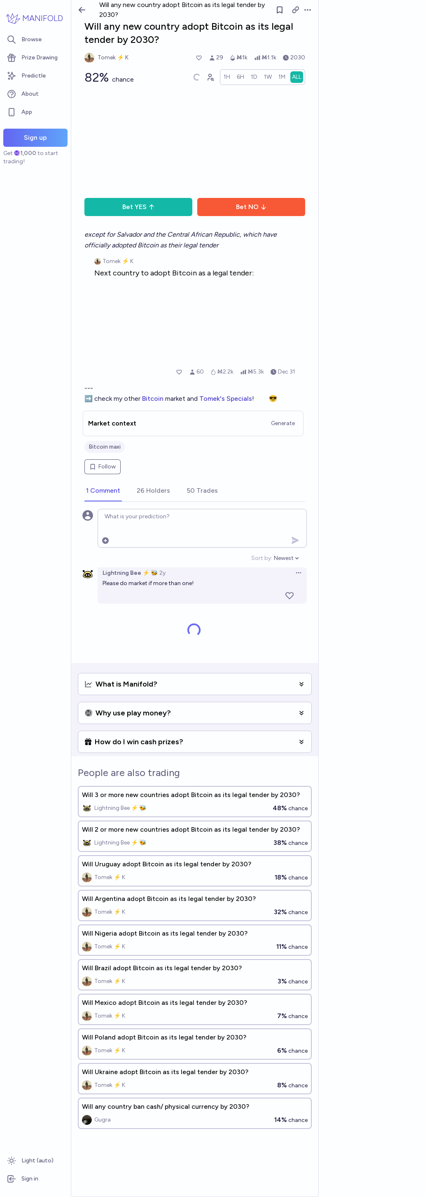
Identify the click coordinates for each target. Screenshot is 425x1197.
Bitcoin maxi (105, 446)
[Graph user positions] (210, 77)
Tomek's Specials (225, 398)
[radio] (227, 77)
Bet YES (138, 207)
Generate (283, 423)
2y (162, 572)
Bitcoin (153, 398)
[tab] (103, 491)
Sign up (35, 137)
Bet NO (251, 207)
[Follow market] (279, 9)
